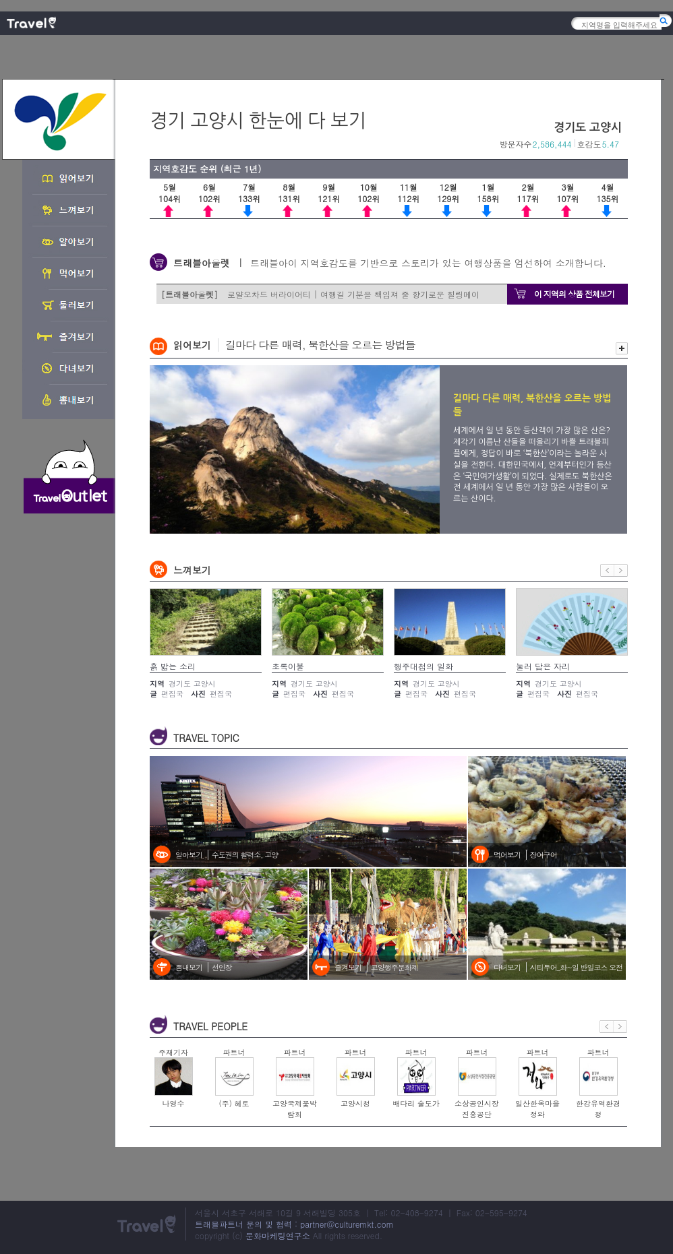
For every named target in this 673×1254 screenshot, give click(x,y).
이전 (607, 570)
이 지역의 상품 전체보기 (574, 293)
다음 (621, 570)
